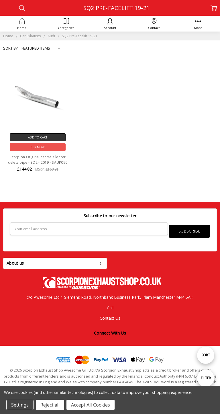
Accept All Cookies (90, 405)
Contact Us (110, 316)
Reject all (50, 405)
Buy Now (37, 147)
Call (110, 305)
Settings (20, 405)
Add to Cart (37, 137)
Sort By (10, 48)
